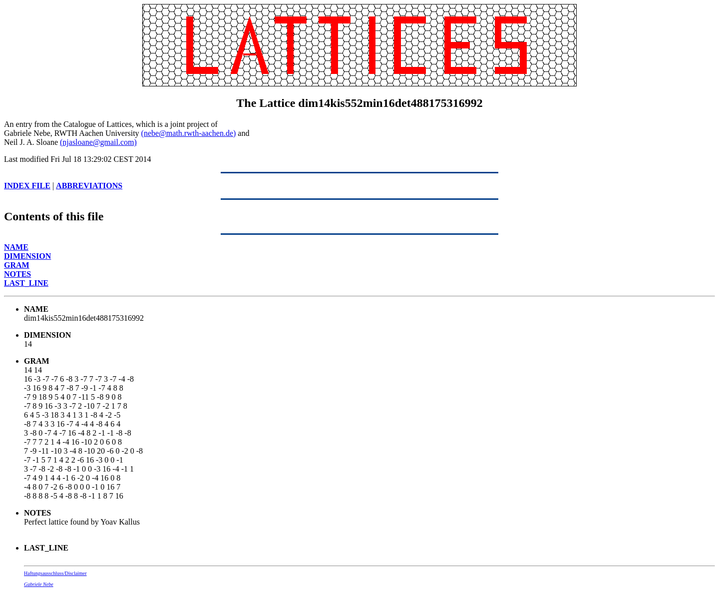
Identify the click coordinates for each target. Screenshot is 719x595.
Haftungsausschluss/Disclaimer (55, 573)
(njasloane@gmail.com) (98, 142)
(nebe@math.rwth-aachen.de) (188, 133)
